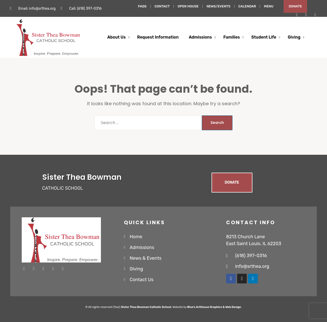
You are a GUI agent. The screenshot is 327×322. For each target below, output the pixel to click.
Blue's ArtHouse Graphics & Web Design (214, 307)
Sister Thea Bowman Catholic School (146, 307)
